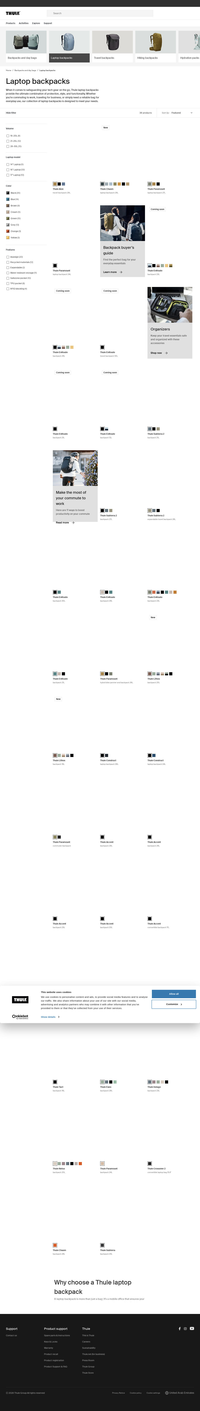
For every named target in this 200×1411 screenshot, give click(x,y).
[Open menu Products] (12, 23)
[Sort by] (182, 113)
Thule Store (88, 1372)
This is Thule (88, 1335)
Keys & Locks (50, 1341)
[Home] (26, 13)
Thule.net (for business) (93, 1354)
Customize (174, 1392)
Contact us (11, 1335)
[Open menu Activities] (25, 23)
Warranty (48, 1348)
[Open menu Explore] (38, 23)
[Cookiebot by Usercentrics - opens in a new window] (20, 1405)
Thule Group (88, 1366)
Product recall (51, 1354)
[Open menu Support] (50, 23)
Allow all (174, 1382)
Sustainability (88, 1348)
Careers (86, 1341)
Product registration (54, 1360)
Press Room (88, 1360)
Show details (48, 1405)
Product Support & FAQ (55, 1366)
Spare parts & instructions (57, 1335)
